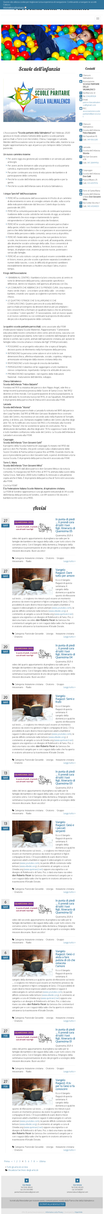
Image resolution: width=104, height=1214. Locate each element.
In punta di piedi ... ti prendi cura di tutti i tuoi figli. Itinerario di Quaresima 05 (65, 525)
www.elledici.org (57, 611)
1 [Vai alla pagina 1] (14, 1161)
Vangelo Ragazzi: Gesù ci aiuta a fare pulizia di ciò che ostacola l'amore (65, 958)
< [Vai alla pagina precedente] (11, 1161)
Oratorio (50, 558)
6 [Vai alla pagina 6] (28, 1161)
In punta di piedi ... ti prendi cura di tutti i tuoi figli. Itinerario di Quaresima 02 (65, 906)
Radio (28, 561)
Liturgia (49, 633)
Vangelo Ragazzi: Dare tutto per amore (65, 572)
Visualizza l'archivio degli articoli (23, 1170)
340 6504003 (93, 206)
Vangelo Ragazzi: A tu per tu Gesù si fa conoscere (65, 1084)
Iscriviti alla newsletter (52, 1204)
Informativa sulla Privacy (54, 1212)
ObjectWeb (78, 1212)
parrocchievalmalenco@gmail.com (26, 1192)
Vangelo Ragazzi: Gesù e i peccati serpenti (65, 826)
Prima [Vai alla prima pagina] (7, 1161)
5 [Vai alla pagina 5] (25, 1161)
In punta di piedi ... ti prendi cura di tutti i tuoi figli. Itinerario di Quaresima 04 (65, 651)
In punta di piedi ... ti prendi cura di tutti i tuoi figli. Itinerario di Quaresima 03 (65, 777)
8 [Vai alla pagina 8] (34, 1161)
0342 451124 (27, 1187)
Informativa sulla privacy (13, 7)
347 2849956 (93, 163)
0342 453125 (78, 1187)
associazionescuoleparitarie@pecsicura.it (92, 114)
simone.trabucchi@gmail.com (77, 1192)
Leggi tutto (69, 561)
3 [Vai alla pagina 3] (19, 1161)
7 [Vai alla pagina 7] (31, 1161)
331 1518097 (79, 1190)
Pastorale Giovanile (34, 633)
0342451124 (91, 96)
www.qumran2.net (64, 614)
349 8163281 (92, 139)
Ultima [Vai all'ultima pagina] (42, 1161)
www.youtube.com (61, 607)
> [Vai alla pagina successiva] (37, 1161)
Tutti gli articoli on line (17, 1167)
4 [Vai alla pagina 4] (22, 1161)
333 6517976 (92, 183)
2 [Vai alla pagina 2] (16, 1161)
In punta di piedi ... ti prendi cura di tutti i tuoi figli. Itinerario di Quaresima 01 (65, 1035)
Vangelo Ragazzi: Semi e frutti (65, 699)
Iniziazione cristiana (34, 558)
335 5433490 (28, 1190)
